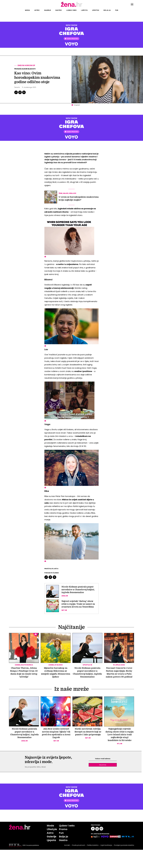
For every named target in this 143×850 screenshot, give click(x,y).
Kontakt (67, 845)
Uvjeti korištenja (106, 845)
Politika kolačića (92, 845)
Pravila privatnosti (78, 845)
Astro (37, 10)
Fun (116, 10)
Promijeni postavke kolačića (124, 845)
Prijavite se (102, 765)
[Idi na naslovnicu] (71, 6)
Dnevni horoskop (27, 65)
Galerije (47, 10)
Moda (27, 10)
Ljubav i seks (71, 10)
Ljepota (84, 10)
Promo (63, 829)
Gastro (58, 10)
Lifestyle (95, 10)
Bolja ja (107, 10)
